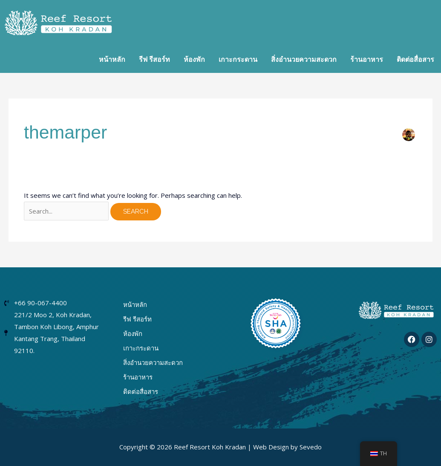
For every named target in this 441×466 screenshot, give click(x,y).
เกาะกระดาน (141, 348)
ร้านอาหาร (138, 377)
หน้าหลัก (135, 304)
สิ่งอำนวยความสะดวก (153, 362)
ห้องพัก (132, 333)
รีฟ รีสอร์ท (137, 319)
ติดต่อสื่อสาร (140, 391)
